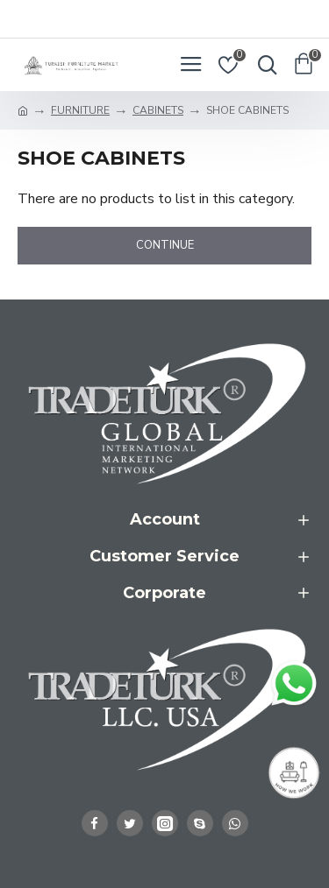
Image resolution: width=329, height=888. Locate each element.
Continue (165, 245)
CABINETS (157, 110)
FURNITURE (80, 110)
